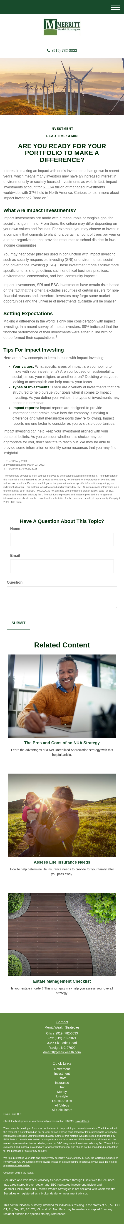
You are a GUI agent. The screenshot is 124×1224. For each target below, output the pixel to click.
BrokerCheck (82, 1121)
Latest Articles (62, 1101)
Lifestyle (62, 1096)
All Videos (62, 1105)
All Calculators (62, 1110)
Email (15, 555)
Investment (62, 1073)
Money (62, 1092)
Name (15, 529)
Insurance (62, 1082)
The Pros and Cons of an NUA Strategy (62, 743)
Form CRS (16, 1114)
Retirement (62, 1069)
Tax (62, 1087)
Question (14, 582)
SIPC (33, 1189)
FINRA (20, 1189)
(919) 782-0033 (62, 50)
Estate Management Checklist (62, 981)
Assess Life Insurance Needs (62, 862)
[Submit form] (18, 623)
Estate (62, 1078)
